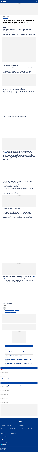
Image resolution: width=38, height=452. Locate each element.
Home (4, 16)
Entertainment (8, 16)
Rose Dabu (12, 23)
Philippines (7, 349)
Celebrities (7, 357)
